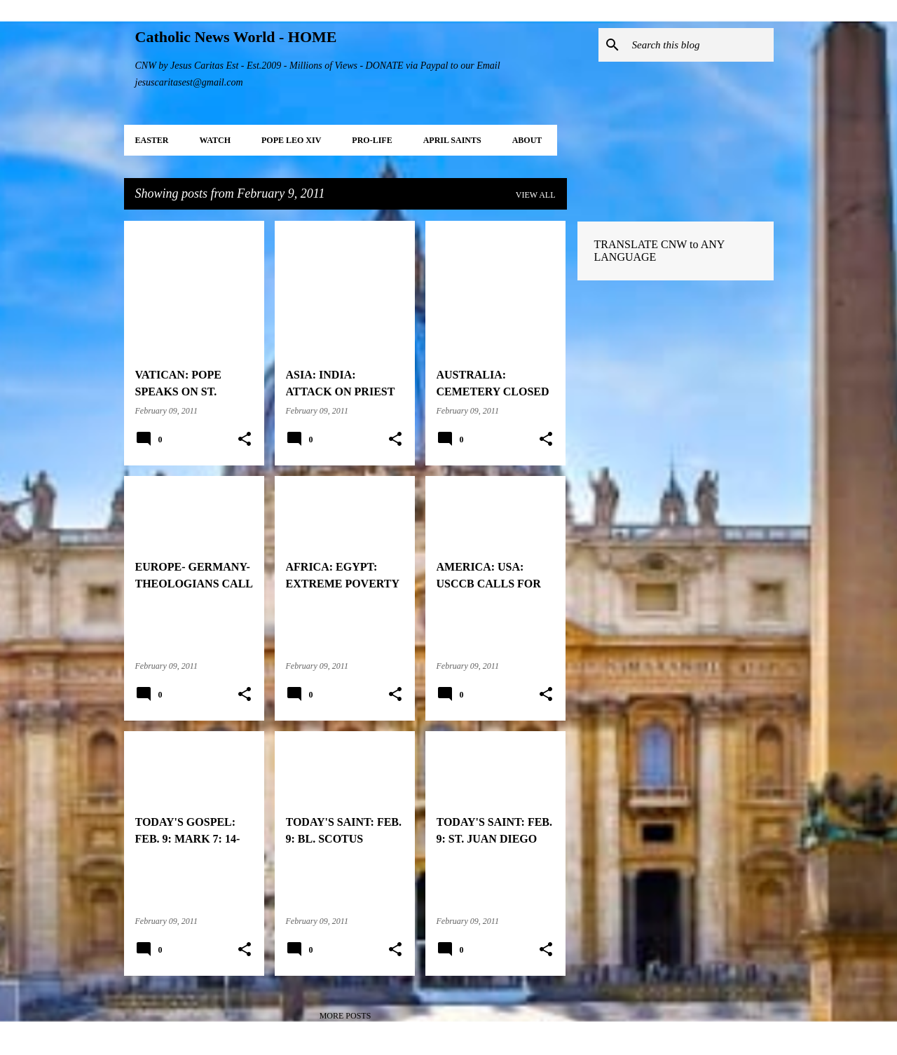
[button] (244, 439)
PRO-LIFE (372, 140)
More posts (345, 1016)
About (527, 140)
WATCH (215, 140)
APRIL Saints (452, 140)
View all (536, 195)
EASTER (152, 140)
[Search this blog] (700, 45)
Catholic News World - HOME (236, 37)
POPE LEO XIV (291, 140)
